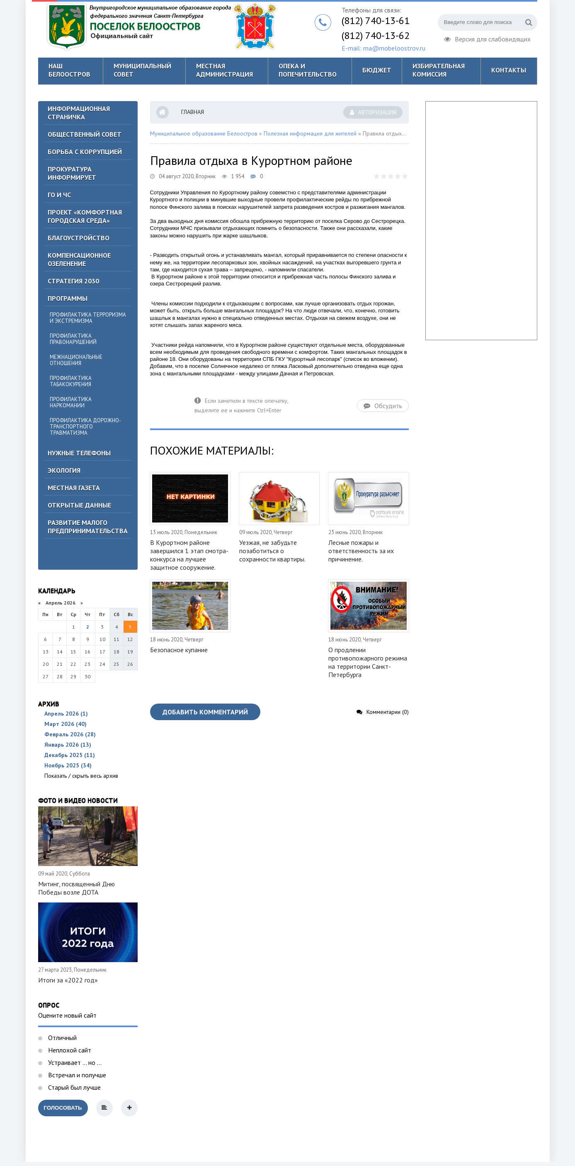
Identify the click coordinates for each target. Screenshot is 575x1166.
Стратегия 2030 (73, 281)
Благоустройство (78, 238)
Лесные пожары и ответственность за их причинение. (361, 550)
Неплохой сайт (68, 1050)
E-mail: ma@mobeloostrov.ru (383, 48)
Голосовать (63, 1108)
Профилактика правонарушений (73, 339)
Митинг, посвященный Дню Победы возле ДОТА (76, 888)
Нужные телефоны (79, 453)
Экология (64, 470)
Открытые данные (79, 505)
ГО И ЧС (59, 195)
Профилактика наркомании (71, 402)
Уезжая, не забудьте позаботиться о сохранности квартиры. (272, 550)
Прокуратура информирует (72, 173)
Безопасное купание (179, 650)
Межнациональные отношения (76, 360)
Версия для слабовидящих (487, 38)
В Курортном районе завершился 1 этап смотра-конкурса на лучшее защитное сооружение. (189, 554)
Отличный (61, 1037)
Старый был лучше (73, 1087)
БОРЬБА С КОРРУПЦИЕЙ (85, 152)
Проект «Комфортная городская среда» (85, 216)
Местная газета (74, 488)
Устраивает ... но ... (74, 1062)
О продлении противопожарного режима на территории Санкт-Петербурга (367, 662)
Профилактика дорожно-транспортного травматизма (85, 426)
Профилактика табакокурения (71, 381)
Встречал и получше (76, 1075)
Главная (192, 112)
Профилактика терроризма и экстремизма (88, 317)
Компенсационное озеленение (79, 259)
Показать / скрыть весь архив (81, 775)
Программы (67, 298)
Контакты (508, 70)
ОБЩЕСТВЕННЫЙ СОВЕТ (84, 134)
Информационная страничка (79, 112)
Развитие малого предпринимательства (88, 526)
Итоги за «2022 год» (68, 980)
